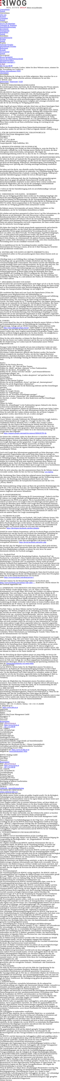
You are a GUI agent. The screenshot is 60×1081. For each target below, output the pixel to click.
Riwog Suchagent (6, 57)
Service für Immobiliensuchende (11, 59)
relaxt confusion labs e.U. (9, 792)
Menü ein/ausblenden (34, 8)
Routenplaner (4, 721)
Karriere (3, 16)
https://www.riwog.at (11, 725)
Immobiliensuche (6, 38)
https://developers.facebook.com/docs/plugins (23, 528)
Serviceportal (4, 52)
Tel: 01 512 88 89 (6, 66)
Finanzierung (4, 31)
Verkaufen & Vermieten (8, 25)
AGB (21, 82)
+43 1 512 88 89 (9, 727)
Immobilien (4, 32)
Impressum (14, 82)
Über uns (3, 15)
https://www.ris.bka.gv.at (20, 750)
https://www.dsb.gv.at (10, 707)
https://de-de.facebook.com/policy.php (32, 542)
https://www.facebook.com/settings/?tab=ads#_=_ (17, 583)
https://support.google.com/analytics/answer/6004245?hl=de (25, 433)
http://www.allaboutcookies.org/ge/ (16, 328)
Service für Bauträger (7, 24)
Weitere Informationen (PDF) (10, 71)
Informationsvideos (7, 60)
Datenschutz (4, 82)
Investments (4, 29)
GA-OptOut (49, 472)
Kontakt (3, 50)
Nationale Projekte (6, 45)
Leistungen (4, 18)
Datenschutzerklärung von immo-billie (20, 663)
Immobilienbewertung (8, 27)
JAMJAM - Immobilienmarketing (12, 788)
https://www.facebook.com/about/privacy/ (19, 577)
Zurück (2, 11)
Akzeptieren (4, 73)
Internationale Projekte (8, 46)
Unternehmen (5, 9)
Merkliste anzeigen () (7, 62)
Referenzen (4, 48)
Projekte (3, 39)
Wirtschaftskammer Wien (18, 751)
